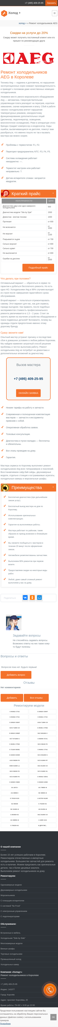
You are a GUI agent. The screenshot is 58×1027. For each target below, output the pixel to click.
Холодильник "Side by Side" (13, 938)
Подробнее (5, 1024)
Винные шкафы (8, 949)
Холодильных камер (10, 964)
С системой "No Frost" (10, 906)
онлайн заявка (28, 393)
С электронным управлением (14, 911)
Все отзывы (36, 697)
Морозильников (8, 895)
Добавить (12, 697)
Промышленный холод (11, 959)
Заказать (51, 3)
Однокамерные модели (11, 885)
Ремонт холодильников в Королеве (20, 975)
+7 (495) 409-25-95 (34, 3)
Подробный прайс (38, 267)
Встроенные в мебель (10, 933)
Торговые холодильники (11, 954)
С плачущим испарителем (12, 901)
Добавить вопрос (16, 674)
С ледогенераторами (10, 916)
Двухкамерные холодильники (14, 890)
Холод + (14, 13)
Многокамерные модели (11, 943)
